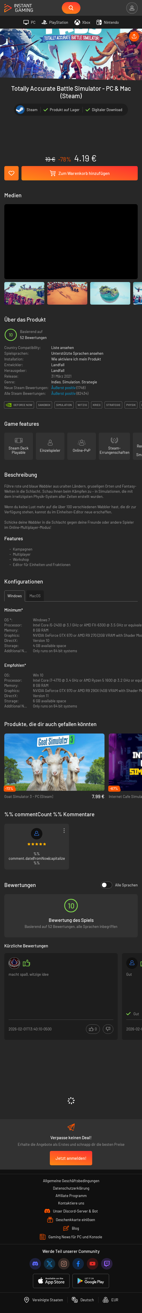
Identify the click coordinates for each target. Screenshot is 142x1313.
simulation (64, 405)
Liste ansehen (62, 347)
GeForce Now (22, 405)
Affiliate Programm (71, 1195)
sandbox (44, 405)
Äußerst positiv (63, 387)
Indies (56, 382)
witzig (82, 405)
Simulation (71, 382)
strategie (113, 405)
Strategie (89, 382)
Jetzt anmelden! (71, 1158)
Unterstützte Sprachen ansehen (77, 353)
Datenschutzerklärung (71, 1188)
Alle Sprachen (119, 885)
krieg (96, 405)
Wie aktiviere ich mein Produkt (76, 359)
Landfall (57, 364)
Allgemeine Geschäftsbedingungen (71, 1180)
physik (131, 405)
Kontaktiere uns (71, 1203)
